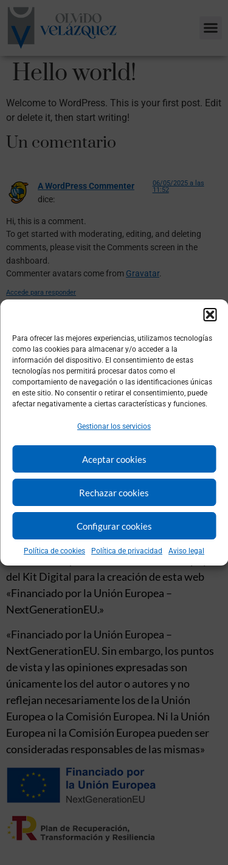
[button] (210, 315)
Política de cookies (54, 551)
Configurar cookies (114, 526)
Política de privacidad (126, 551)
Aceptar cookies (114, 459)
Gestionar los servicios (114, 426)
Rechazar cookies (114, 492)
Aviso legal (186, 551)
